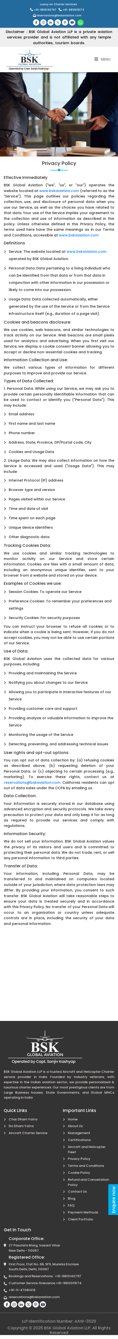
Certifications (79, 1140)
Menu (102, 59)
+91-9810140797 (43, 10)
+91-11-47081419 (22, 1290)
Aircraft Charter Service (28, 1133)
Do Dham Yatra (21, 1126)
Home (73, 1119)
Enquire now (114, 1199)
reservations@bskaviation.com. (32, 782)
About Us (75, 1126)
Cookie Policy (79, 1172)
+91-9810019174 (71, 10)
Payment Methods (83, 1212)
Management (79, 1133)
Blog (71, 1198)
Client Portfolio (80, 1219)
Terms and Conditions (86, 1165)
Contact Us (77, 1191)
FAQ (71, 1205)
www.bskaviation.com (59, 190)
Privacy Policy (79, 1158)
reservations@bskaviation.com (57, 15)
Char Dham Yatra (23, 1119)
